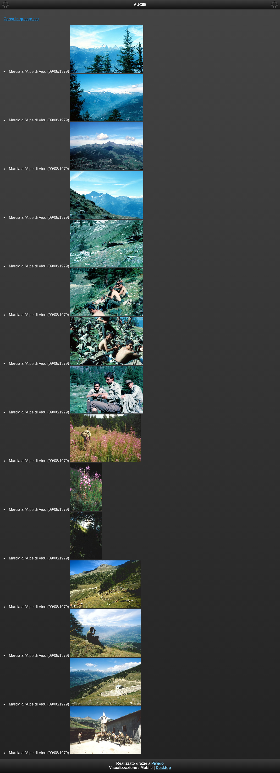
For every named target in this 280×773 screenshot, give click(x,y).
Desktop (163, 768)
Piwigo (157, 763)
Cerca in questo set (21, 19)
